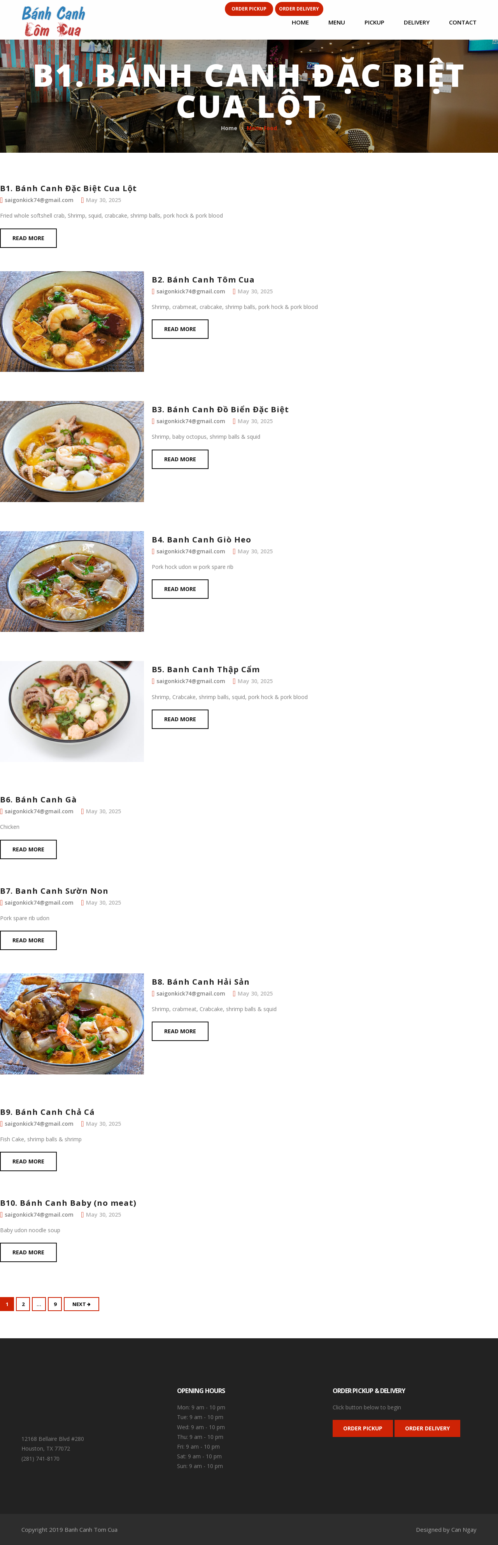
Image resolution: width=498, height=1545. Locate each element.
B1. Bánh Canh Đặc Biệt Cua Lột (68, 188)
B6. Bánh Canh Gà (38, 799)
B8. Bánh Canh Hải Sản (201, 982)
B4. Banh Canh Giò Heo (201, 539)
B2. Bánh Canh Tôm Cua (203, 279)
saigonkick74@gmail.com (39, 200)
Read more (28, 238)
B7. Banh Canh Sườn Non (54, 891)
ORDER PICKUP (362, 1428)
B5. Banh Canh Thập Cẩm (206, 669)
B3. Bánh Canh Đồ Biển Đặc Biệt (220, 409)
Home (229, 128)
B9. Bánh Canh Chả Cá (47, 1112)
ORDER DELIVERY (427, 1428)
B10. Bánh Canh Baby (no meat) (68, 1203)
